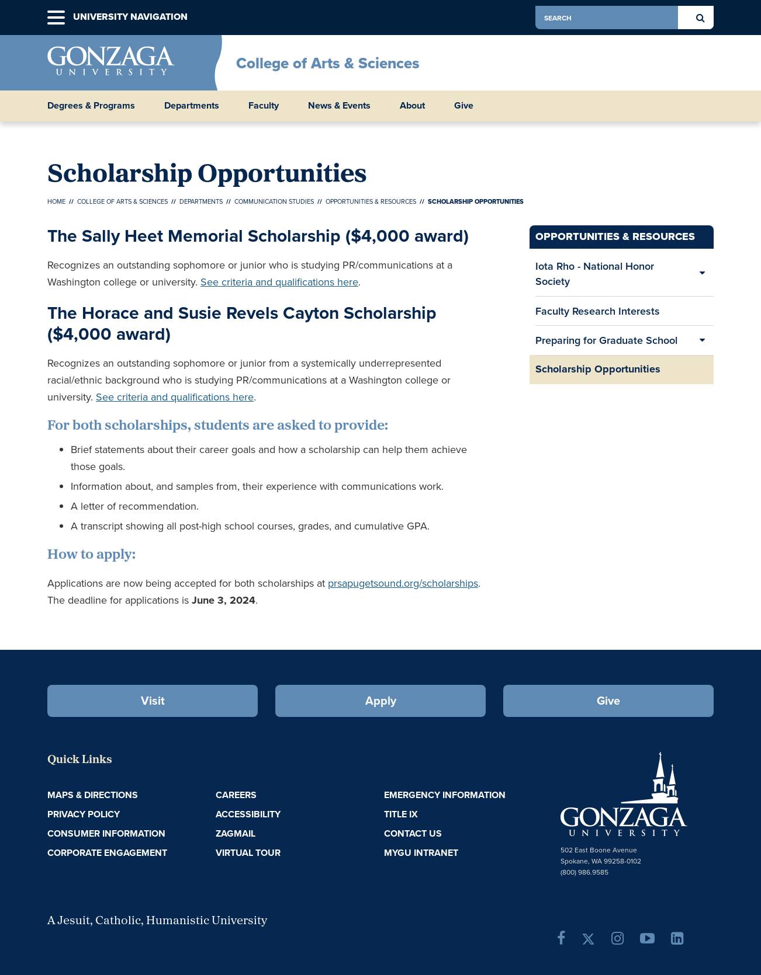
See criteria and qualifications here (279, 282)
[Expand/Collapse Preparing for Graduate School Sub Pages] (702, 340)
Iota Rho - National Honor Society (594, 273)
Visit (153, 700)
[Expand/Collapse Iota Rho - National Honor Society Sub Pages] (702, 273)
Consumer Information (106, 833)
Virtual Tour (248, 852)
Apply (380, 700)
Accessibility (248, 814)
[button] (56, 18)
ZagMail (235, 833)
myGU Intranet (421, 852)
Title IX (401, 814)
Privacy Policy (83, 814)
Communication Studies (274, 201)
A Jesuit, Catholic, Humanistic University (157, 921)
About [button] (412, 105)
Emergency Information (445, 795)
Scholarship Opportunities (597, 369)
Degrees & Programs (91, 105)
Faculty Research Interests (597, 311)
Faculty (263, 105)
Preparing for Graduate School (606, 340)
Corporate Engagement (107, 852)
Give (463, 105)
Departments (191, 105)
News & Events (339, 105)
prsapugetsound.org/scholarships (403, 583)
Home (56, 201)
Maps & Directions (92, 795)
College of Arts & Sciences (328, 63)
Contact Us (413, 833)
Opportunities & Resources (371, 201)
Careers (236, 795)
